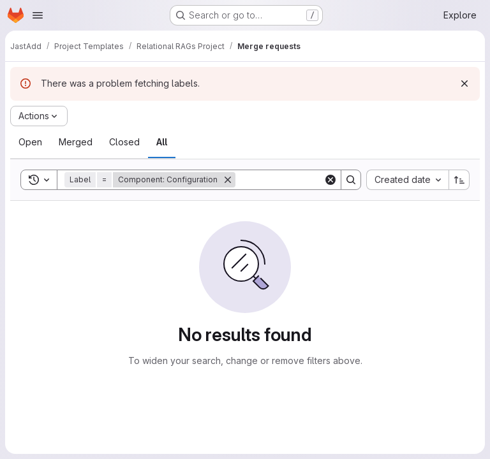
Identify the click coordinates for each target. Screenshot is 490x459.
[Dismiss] (464, 83)
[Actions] (39, 116)
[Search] (314, 179)
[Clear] (330, 179)
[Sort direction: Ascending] (459, 180)
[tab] (30, 142)
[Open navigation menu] (37, 15)
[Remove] (227, 179)
